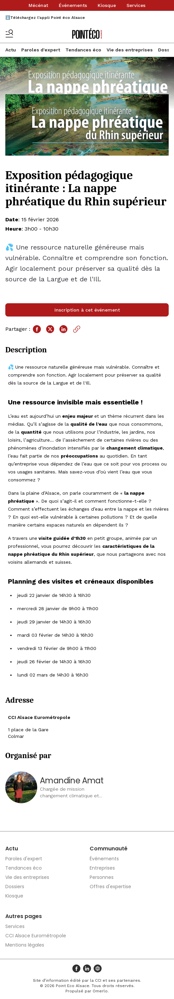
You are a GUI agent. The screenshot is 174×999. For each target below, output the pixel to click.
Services (136, 5)
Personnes (102, 877)
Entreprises (102, 868)
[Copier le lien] (77, 329)
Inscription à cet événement (87, 310)
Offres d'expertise (110, 886)
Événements (73, 5)
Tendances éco (83, 49)
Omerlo (100, 991)
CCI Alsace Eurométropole (35, 935)
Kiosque (107, 5)
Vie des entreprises (130, 49)
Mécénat (38, 5)
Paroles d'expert (40, 49)
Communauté (109, 848)
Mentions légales (24, 945)
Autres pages (23, 916)
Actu (10, 49)
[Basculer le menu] (9, 33)
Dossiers (14, 886)
